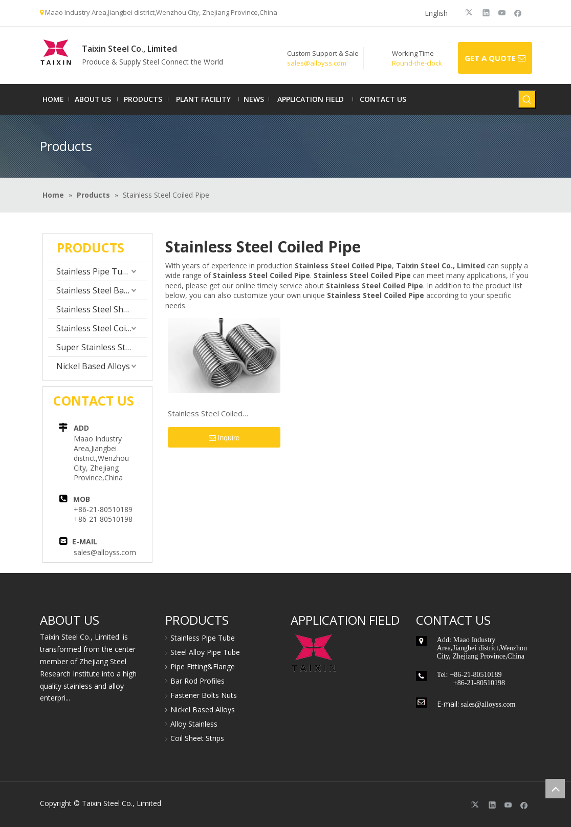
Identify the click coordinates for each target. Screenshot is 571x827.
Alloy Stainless (193, 724)
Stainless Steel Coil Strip (101, 328)
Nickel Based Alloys (93, 366)
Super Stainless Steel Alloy (101, 347)
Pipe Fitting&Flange (202, 666)
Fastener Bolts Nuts (203, 695)
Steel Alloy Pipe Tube (205, 652)
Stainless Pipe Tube (94, 271)
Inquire (224, 438)
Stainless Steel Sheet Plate (101, 309)
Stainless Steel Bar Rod (100, 290)
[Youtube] (502, 12)
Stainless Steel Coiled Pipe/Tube (205, 413)
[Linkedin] (486, 12)
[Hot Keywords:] (527, 99)
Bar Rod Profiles (197, 681)
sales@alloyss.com (105, 552)
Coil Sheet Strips (197, 738)
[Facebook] (518, 12)
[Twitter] (470, 12)
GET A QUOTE (495, 58)
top (555, 788)
